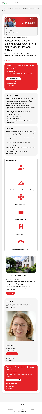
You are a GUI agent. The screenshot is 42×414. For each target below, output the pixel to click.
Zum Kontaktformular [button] (12, 353)
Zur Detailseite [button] (10, 293)
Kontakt (32, 409)
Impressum (10, 409)
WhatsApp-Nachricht (13, 350)
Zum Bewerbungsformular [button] (12, 78)
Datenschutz (21, 409)
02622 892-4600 (11, 348)
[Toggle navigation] (39, 2)
